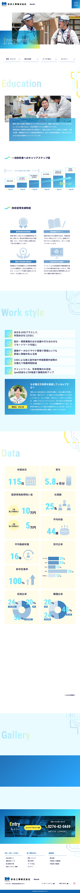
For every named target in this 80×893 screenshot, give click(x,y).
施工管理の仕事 (10, 864)
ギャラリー (64, 59)
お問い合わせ (63, 883)
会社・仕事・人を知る (11, 853)
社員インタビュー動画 (11, 866)
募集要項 (51, 853)
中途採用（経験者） (55, 864)
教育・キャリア (11, 59)
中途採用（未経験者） (55, 861)
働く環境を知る (31, 853)
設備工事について (10, 861)
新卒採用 (52, 858)
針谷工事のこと (10, 858)
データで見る (47, 59)
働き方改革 (27, 59)
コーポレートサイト (48, 883)
